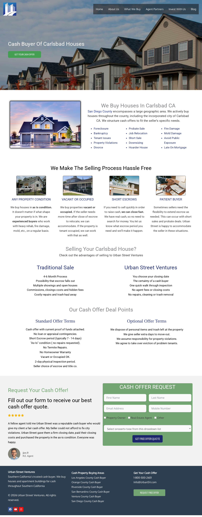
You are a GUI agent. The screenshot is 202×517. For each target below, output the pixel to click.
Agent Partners (154, 9)
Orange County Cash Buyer (87, 484)
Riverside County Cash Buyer (88, 488)
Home (99, 9)
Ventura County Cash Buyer (88, 498)
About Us (113, 9)
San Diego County (100, 111)
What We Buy (132, 9)
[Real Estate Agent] (129, 419)
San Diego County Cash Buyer (89, 502)
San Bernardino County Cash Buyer (92, 493)
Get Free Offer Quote (147, 440)
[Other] (155, 419)
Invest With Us (177, 9)
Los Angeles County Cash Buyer (90, 479)
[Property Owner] (105, 419)
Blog (193, 9)
